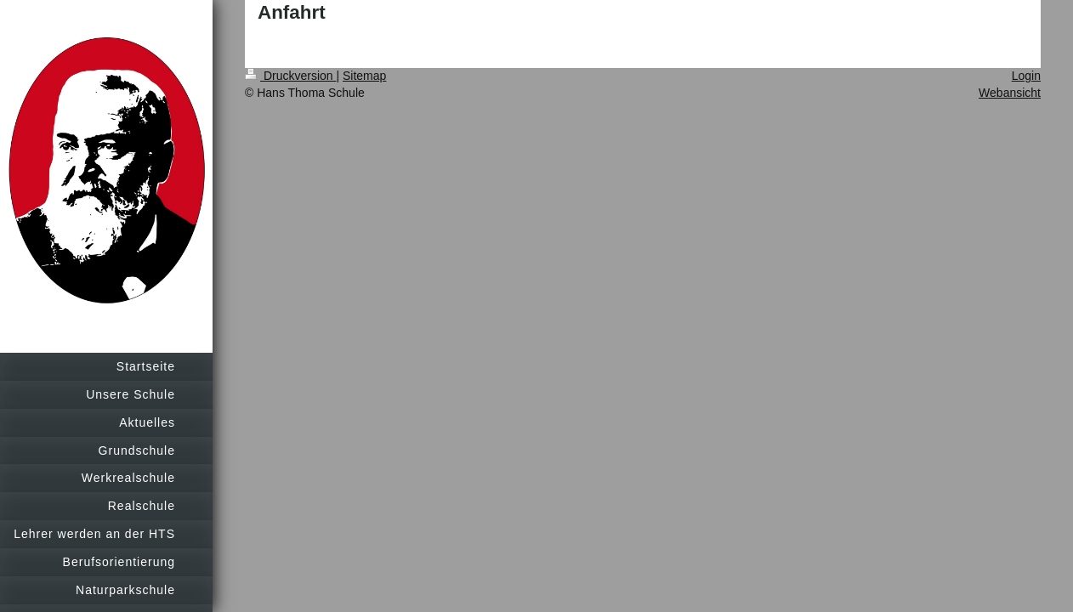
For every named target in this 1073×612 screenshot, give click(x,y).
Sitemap (364, 75)
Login (1026, 75)
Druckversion (290, 75)
